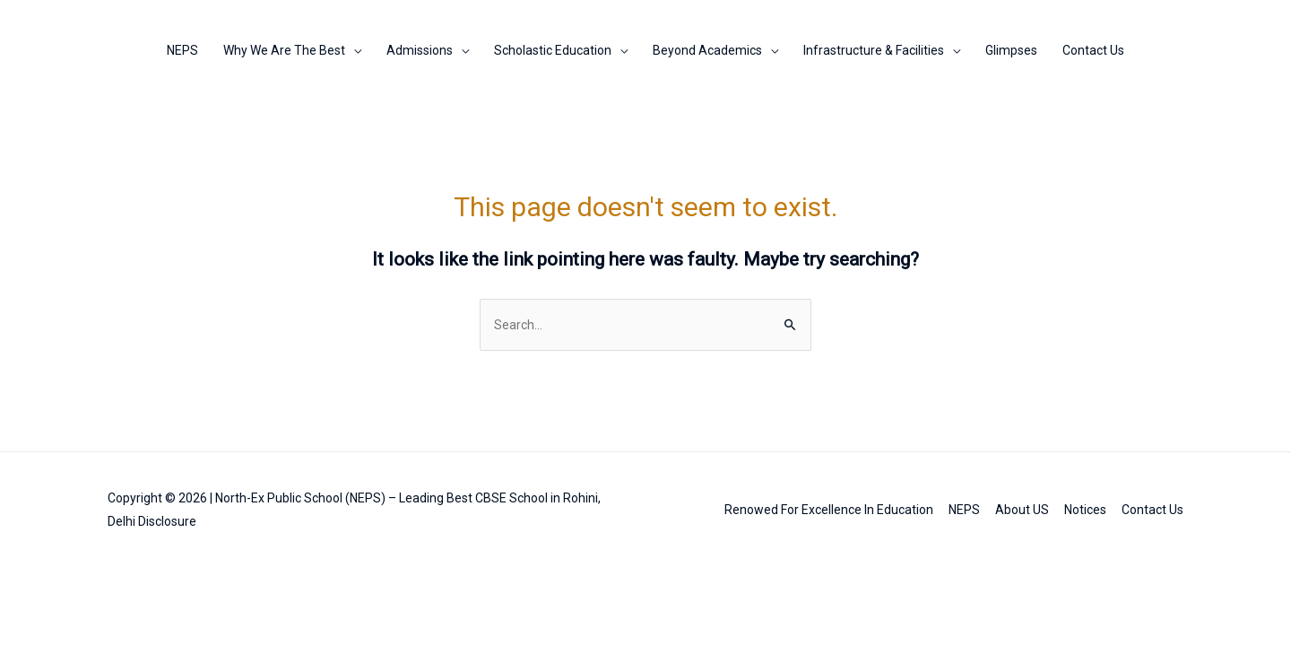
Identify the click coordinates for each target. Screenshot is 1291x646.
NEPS (182, 50)
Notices (1085, 509)
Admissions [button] (419, 50)
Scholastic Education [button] (552, 50)
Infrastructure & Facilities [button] (873, 50)
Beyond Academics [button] (707, 50)
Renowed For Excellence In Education (828, 509)
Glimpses (1011, 50)
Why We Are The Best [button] (284, 50)
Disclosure (167, 521)
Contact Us (1093, 50)
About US (1022, 509)
